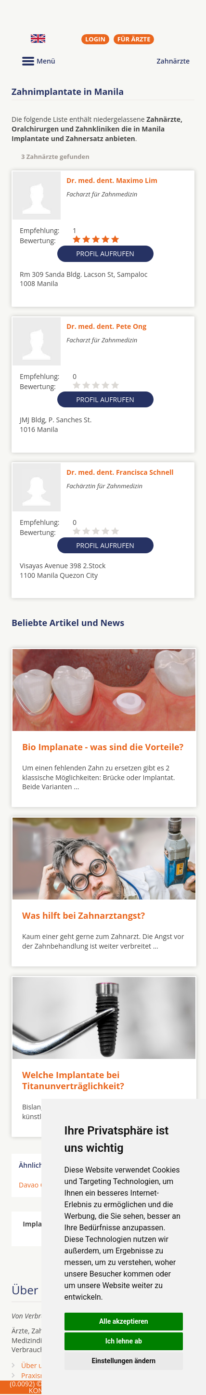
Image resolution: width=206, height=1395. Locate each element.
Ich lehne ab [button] (123, 1341)
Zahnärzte (173, 60)
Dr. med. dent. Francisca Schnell (119, 472)
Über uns (35, 1365)
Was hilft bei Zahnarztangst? (83, 915)
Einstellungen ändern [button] (123, 1361)
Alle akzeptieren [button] (123, 1321)
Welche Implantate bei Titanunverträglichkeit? (73, 1080)
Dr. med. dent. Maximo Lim (111, 180)
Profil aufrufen (105, 253)
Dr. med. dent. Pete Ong (106, 326)
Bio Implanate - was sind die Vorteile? (102, 747)
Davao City (35, 1184)
